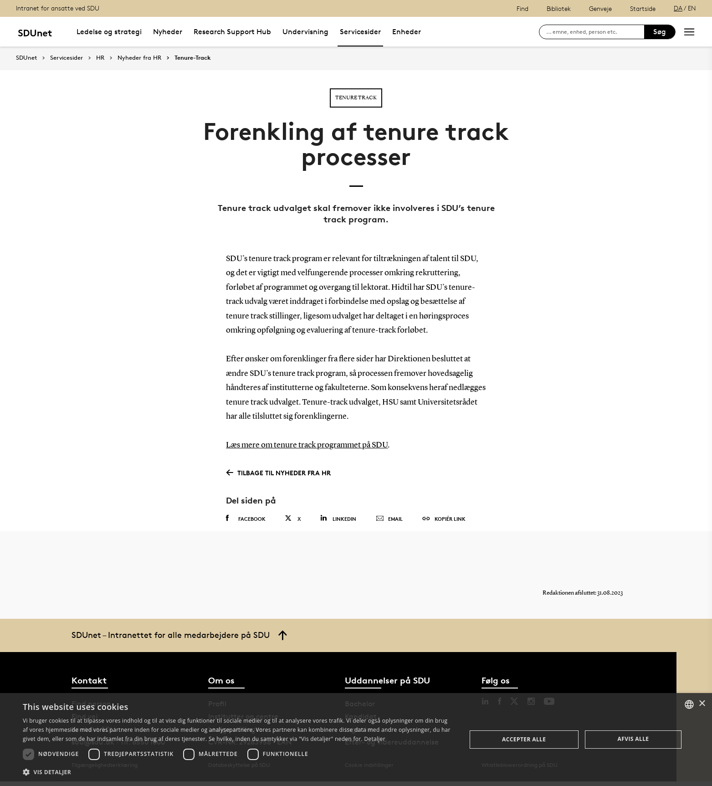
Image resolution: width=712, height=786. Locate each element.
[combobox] (689, 704)
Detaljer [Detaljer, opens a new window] (374, 739)
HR (100, 58)
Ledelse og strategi (109, 31)
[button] (238, 772)
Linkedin (338, 518)
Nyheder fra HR (139, 58)
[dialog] (356, 739)
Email (389, 519)
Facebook (246, 518)
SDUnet (26, 58)
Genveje (600, 8)
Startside (643, 8)
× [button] (701, 703)
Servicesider (360, 31)
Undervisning (305, 31)
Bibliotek (559, 8)
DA (678, 8)
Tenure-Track (192, 58)
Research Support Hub (232, 31)
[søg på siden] (595, 32)
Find (522, 8)
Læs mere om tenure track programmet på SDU (307, 445)
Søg (659, 31)
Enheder (406, 31)
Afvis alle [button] (633, 739)
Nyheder (167, 31)
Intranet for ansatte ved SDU (57, 8)
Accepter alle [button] (524, 739)
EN (692, 8)
